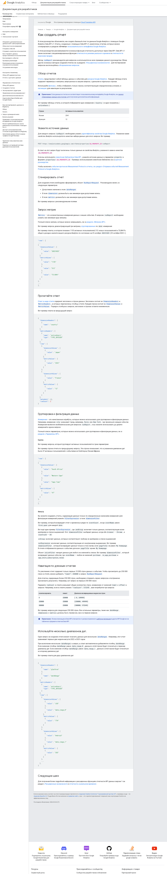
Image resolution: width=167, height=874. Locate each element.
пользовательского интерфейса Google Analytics (87, 47)
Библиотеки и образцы (46, 14)
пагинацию (42, 88)
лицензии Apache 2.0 (40, 796)
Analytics (16, 2)
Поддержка (62, 14)
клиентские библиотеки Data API (68, 157)
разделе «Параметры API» (48, 434)
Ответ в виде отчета (46, 301)
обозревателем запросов (69, 65)
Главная (40, 29)
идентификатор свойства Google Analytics (98, 134)
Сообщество (104, 3)
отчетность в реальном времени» (83, 784)
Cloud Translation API (88, 22)
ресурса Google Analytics (97, 79)
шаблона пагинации (104, 619)
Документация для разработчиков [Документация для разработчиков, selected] (53, 3)
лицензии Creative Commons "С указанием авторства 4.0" (97, 794)
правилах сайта (73, 796)
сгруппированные (88, 226)
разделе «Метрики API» (95, 222)
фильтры (52, 86)
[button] (14, 16)
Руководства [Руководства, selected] (7, 14)
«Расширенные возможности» (97, 63)
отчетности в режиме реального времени (93, 53)
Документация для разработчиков (20, 9)
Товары (48, 29)
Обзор (34, 3)
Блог (93, 3)
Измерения (42, 419)
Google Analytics (59, 29)
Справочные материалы (25, 14)
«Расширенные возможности (56, 784)
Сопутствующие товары (79, 3)
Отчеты (41, 79)
